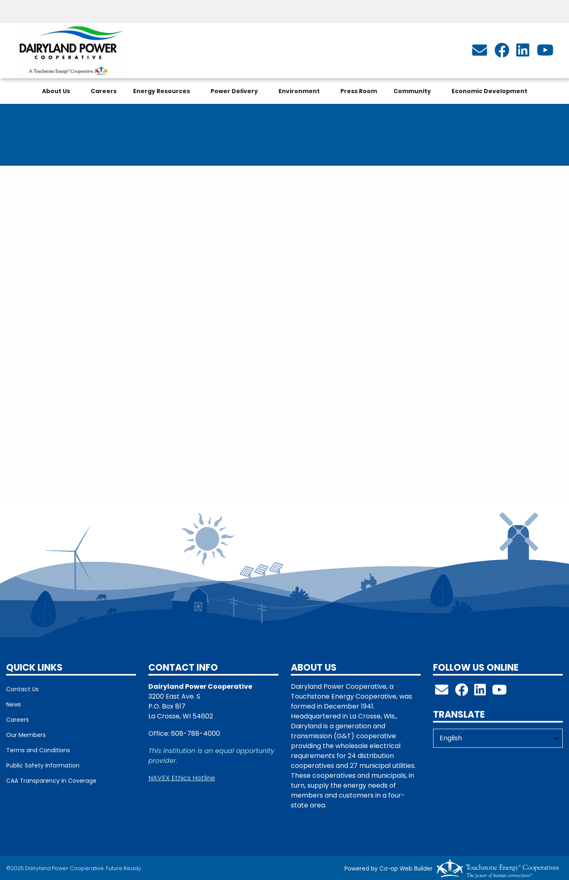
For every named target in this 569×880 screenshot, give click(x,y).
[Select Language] (498, 738)
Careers (104, 91)
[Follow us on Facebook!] (461, 692)
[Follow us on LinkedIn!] (480, 692)
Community (412, 91)
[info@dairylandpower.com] (479, 53)
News (13, 704)
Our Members (26, 735)
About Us (56, 91)
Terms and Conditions (38, 750)
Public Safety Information (43, 765)
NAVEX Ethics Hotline (181, 778)
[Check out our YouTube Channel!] (499, 692)
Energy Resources (161, 91)
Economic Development (489, 91)
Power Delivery (234, 91)
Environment (299, 91)
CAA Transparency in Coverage (51, 781)
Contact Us (22, 689)
